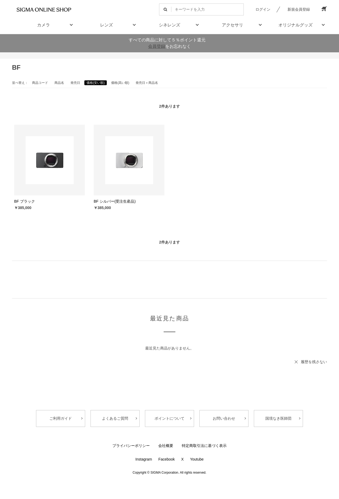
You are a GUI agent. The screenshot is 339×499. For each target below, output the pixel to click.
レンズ (106, 25)
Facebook (166, 459)
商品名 (59, 83)
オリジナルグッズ (295, 25)
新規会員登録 (298, 9)
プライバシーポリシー (131, 445)
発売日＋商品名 (147, 83)
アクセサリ (232, 25)
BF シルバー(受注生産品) (115, 201)
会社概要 (165, 445)
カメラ (43, 25)
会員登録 (156, 46)
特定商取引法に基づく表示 (204, 445)
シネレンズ (169, 25)
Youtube (197, 459)
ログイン (262, 9)
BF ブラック (24, 201)
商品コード (40, 83)
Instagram (143, 459)
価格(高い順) (120, 83)
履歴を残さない (314, 362)
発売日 (75, 83)
